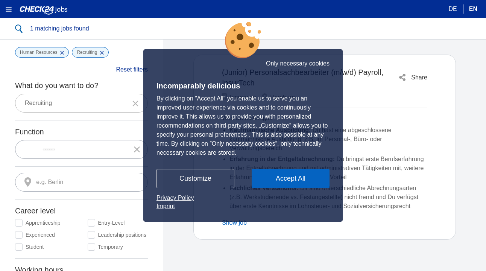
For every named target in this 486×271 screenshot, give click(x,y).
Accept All (290, 178)
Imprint (165, 206)
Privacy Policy (175, 198)
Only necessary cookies (298, 64)
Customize (195, 178)
